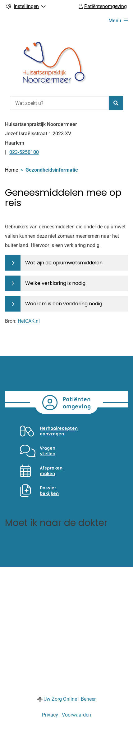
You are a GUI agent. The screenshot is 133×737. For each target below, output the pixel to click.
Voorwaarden (76, 715)
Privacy (50, 715)
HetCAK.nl (29, 321)
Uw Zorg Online (60, 699)
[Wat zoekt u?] (59, 103)
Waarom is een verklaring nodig (63, 303)
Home (11, 170)
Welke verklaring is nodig (55, 283)
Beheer (88, 699)
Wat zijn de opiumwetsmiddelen (64, 262)
